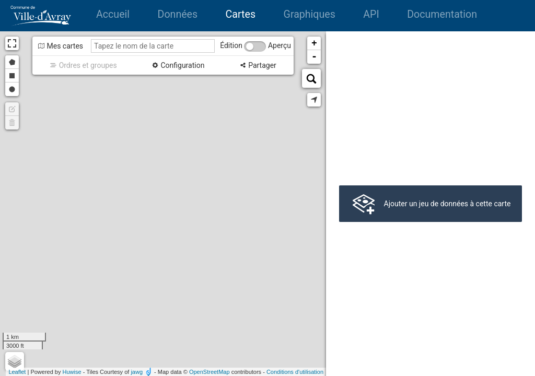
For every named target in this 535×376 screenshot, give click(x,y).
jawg (137, 372)
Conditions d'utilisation (294, 372)
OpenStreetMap (209, 372)
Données (178, 14)
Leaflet (17, 372)
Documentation (442, 14)
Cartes (240, 14)
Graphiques (309, 14)
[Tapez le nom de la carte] (153, 46)
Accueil (113, 14)
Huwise (72, 372)
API (371, 14)
